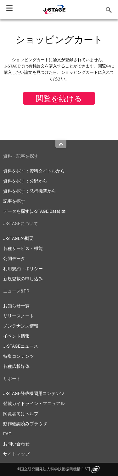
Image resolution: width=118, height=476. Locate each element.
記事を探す (14, 201)
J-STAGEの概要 (18, 238)
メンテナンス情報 (20, 326)
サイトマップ (16, 454)
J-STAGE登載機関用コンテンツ (34, 393)
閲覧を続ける (59, 98)
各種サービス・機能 (23, 248)
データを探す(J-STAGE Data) (34, 211)
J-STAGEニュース (20, 346)
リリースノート (18, 316)
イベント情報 (16, 336)
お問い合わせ (16, 444)
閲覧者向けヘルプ (20, 413)
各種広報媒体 (16, 366)
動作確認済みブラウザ (25, 424)
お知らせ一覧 (16, 306)
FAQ (7, 434)
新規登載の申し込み (23, 279)
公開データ (14, 258)
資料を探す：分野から (25, 181)
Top (60, 144)
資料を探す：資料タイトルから (34, 171)
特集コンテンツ (18, 356)
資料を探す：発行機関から (29, 191)
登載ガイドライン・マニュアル (34, 403)
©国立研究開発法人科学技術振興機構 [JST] (59, 468)
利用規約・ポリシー (23, 268)
